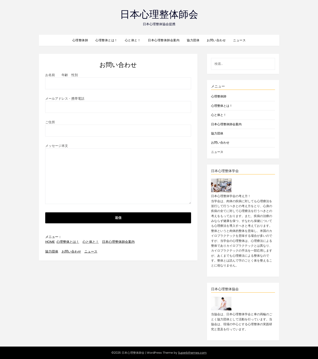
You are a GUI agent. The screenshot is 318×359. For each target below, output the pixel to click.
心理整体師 (80, 40)
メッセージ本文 (118, 174)
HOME (50, 241)
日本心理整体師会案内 (163, 40)
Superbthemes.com (192, 353)
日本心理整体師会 (159, 14)
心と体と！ (133, 40)
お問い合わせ (216, 40)
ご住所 (118, 126)
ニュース (239, 40)
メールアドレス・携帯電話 (118, 102)
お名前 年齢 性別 (118, 79)
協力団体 (193, 40)
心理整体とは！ (106, 40)
